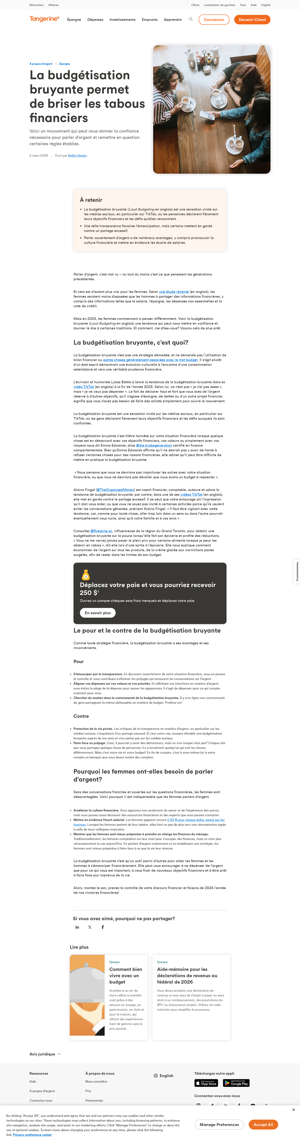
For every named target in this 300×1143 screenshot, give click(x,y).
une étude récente (174, 291)
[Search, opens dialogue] (191, 19)
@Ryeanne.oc (101, 531)
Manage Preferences (219, 1124)
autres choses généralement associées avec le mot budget (150, 359)
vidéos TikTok (192, 494)
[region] (150, 1124)
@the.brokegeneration (154, 445)
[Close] (293, 1109)
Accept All (263, 1124)
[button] (74, 20)
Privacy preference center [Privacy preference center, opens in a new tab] (32, 1135)
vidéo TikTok (84, 386)
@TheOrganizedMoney (115, 489)
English (265, 5)
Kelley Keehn (77, 155)
